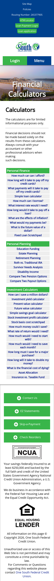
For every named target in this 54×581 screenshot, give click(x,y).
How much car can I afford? (28, 175)
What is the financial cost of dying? (28, 368)
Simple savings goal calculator (28, 313)
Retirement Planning (28, 258)
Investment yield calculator (28, 299)
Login (15, 60)
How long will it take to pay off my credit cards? (28, 181)
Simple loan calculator (28, 196)
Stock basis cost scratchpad (28, 322)
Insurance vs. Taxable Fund (28, 377)
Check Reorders (30, 437)
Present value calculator (28, 303)
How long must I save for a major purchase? (28, 353)
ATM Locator (27, 20)
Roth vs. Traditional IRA (28, 262)
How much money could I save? (28, 326)
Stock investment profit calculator (28, 317)
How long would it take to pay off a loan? (28, 211)
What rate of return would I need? (28, 331)
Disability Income (28, 272)
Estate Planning (28, 253)
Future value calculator (28, 308)
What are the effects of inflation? (28, 218)
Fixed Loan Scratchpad (28, 235)
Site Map (27, 3)
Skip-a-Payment (30, 424)
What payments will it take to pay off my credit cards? (28, 189)
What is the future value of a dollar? (28, 228)
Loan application (27, 31)
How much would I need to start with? (28, 337)
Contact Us (30, 398)
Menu (39, 60)
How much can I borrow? (28, 201)
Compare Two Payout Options (28, 281)
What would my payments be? (28, 222)
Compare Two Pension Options (28, 276)
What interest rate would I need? (28, 205)
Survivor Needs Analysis (28, 267)
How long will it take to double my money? (28, 361)
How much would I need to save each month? (28, 345)
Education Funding (28, 249)
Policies (27, 9)
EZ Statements (29, 411)
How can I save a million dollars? (28, 294)
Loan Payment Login (27, 25)
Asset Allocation (28, 372)
